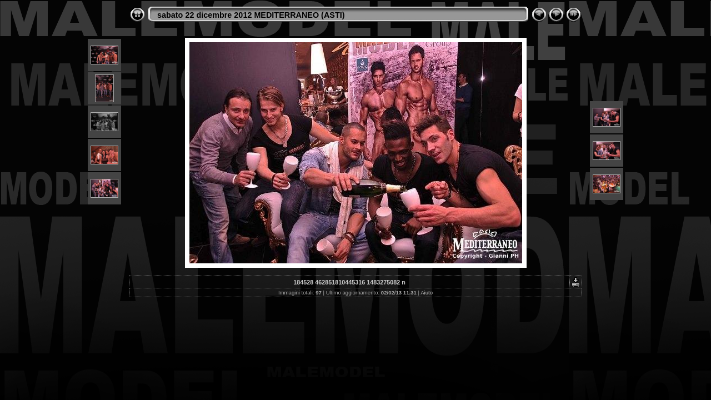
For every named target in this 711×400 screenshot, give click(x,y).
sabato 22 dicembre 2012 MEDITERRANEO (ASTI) (250, 15)
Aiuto (426, 292)
